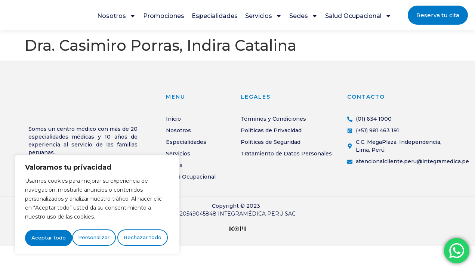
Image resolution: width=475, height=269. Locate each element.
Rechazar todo (95, 238)
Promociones (163, 17)
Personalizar (46, 238)
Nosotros (116, 18)
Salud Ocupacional (358, 18)
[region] (97, 206)
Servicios (263, 18)
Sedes (303, 18)
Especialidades (215, 17)
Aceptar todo (146, 238)
